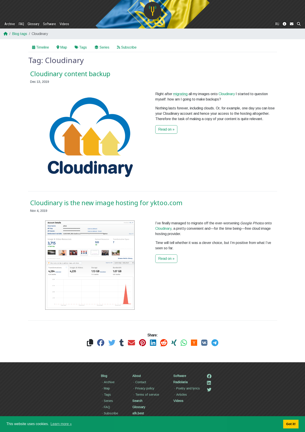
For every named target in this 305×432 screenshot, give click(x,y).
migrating (180, 94)
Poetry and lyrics (186, 388)
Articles (180, 394)
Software (49, 24)
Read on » (166, 129)
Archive (9, 24)
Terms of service (145, 394)
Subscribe (127, 47)
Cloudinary (227, 94)
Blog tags (19, 34)
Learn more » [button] (61, 424)
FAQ (21, 24)
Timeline (40, 47)
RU (277, 24)
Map (62, 47)
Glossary (33, 24)
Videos (64, 24)
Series (101, 47)
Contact (139, 382)
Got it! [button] (290, 424)
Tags (81, 47)
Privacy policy (143, 388)
